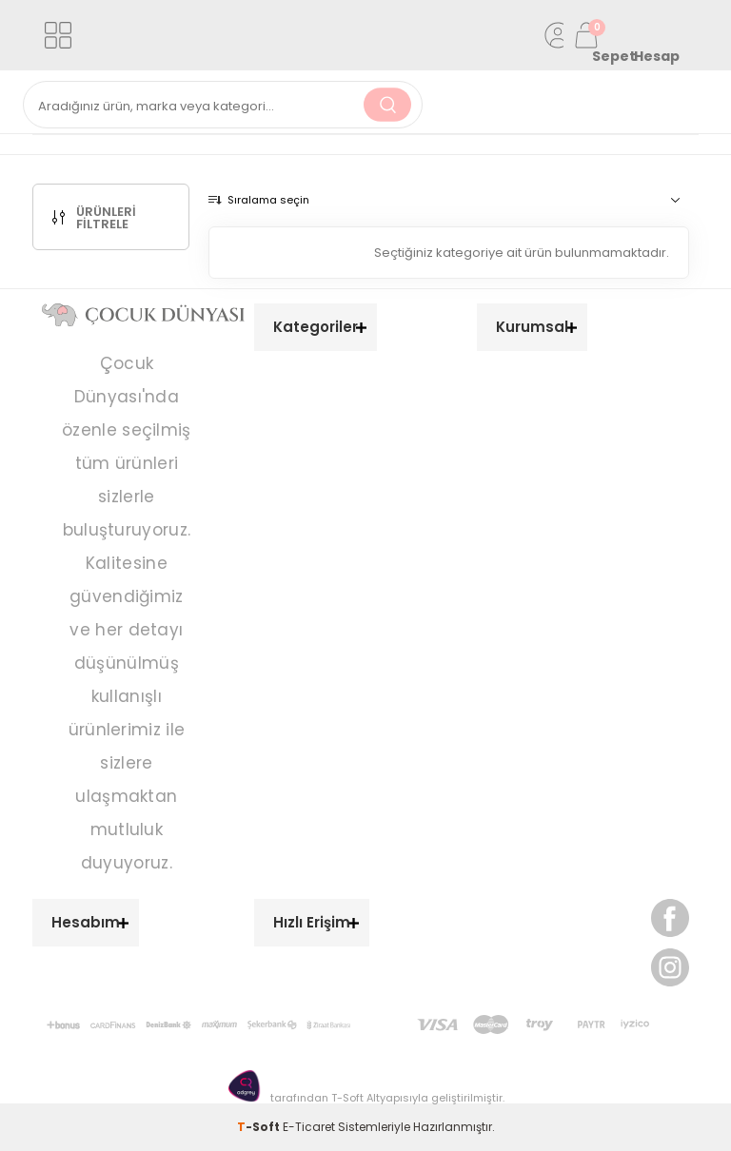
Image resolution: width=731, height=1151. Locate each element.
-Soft (260, 1127)
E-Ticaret (309, 1127)
